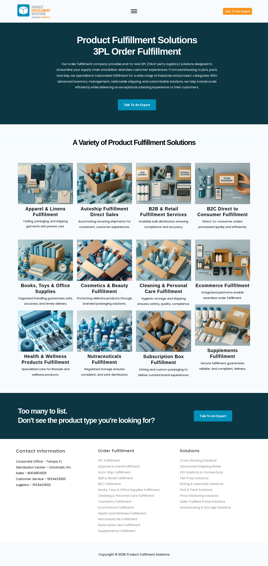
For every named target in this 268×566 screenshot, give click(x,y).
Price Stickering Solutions (199, 495)
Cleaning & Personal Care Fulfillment (126, 495)
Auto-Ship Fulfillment (114, 472)
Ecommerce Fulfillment (116, 507)
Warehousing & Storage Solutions (205, 507)
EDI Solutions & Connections (201, 472)
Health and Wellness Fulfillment (122, 513)
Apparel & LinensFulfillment (119, 466)
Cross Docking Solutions (198, 460)
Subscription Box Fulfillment (119, 525)
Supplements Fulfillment (117, 530)
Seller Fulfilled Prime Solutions (202, 501)
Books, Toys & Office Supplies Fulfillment (129, 490)
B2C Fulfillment (109, 484)
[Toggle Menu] (134, 11)
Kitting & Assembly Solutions (201, 484)
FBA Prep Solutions (194, 478)
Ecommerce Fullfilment (223, 285)
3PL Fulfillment (109, 460)
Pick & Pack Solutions (196, 490)
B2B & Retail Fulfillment (115, 478)
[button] (237, 11)
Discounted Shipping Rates (200, 466)
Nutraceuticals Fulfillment (118, 519)
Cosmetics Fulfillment (114, 501)
